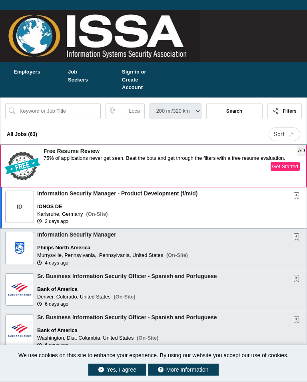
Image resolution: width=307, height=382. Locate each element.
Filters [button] (285, 111)
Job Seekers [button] (78, 76)
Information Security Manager (76, 234)
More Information (183, 369)
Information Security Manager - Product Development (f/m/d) (117, 193)
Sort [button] (284, 134)
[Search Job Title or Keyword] (58, 111)
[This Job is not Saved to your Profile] (298, 197)
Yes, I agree (117, 369)
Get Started (285, 166)
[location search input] (130, 111)
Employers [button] (27, 72)
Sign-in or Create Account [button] (134, 79)
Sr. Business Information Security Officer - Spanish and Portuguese (127, 276)
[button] (153, 166)
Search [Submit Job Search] (234, 111)
